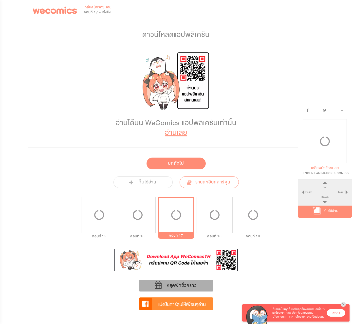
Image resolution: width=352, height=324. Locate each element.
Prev (308, 192)
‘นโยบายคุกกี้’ (280, 316)
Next (342, 192)
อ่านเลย (176, 133)
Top (324, 187)
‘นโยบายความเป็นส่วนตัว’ (310, 316)
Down (325, 196)
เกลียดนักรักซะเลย (97, 7)
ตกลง (336, 313)
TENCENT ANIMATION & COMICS (325, 173)
